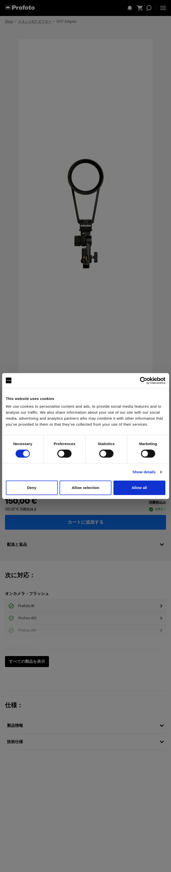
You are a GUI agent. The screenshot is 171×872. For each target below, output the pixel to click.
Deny (31, 487)
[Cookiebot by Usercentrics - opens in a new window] (143, 380)
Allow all (139, 487)
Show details (144, 472)
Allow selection (85, 487)
